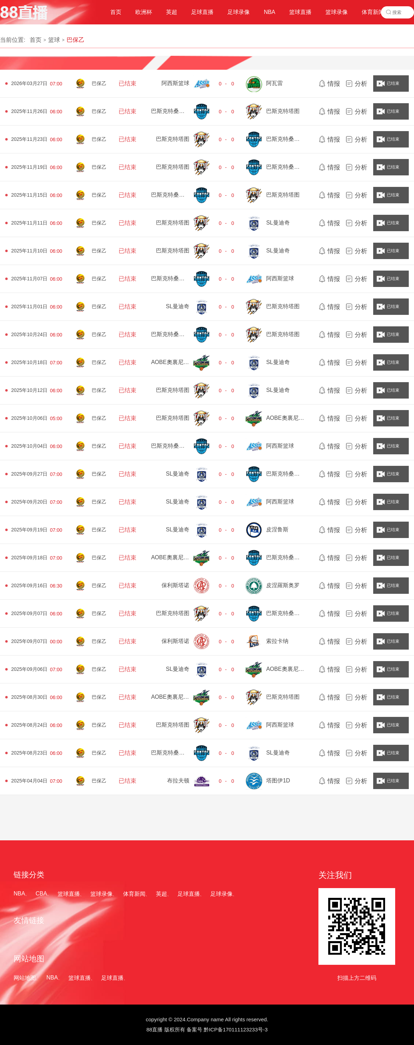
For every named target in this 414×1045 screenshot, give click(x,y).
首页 (36, 40)
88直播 (154, 1029)
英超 (161, 894)
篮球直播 (69, 894)
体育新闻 (134, 894)
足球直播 (189, 894)
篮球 (54, 40)
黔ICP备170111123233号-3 (236, 1029)
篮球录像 (101, 894)
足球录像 (221, 894)
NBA (19, 893)
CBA (41, 893)
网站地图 (25, 978)
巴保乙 (75, 40)
